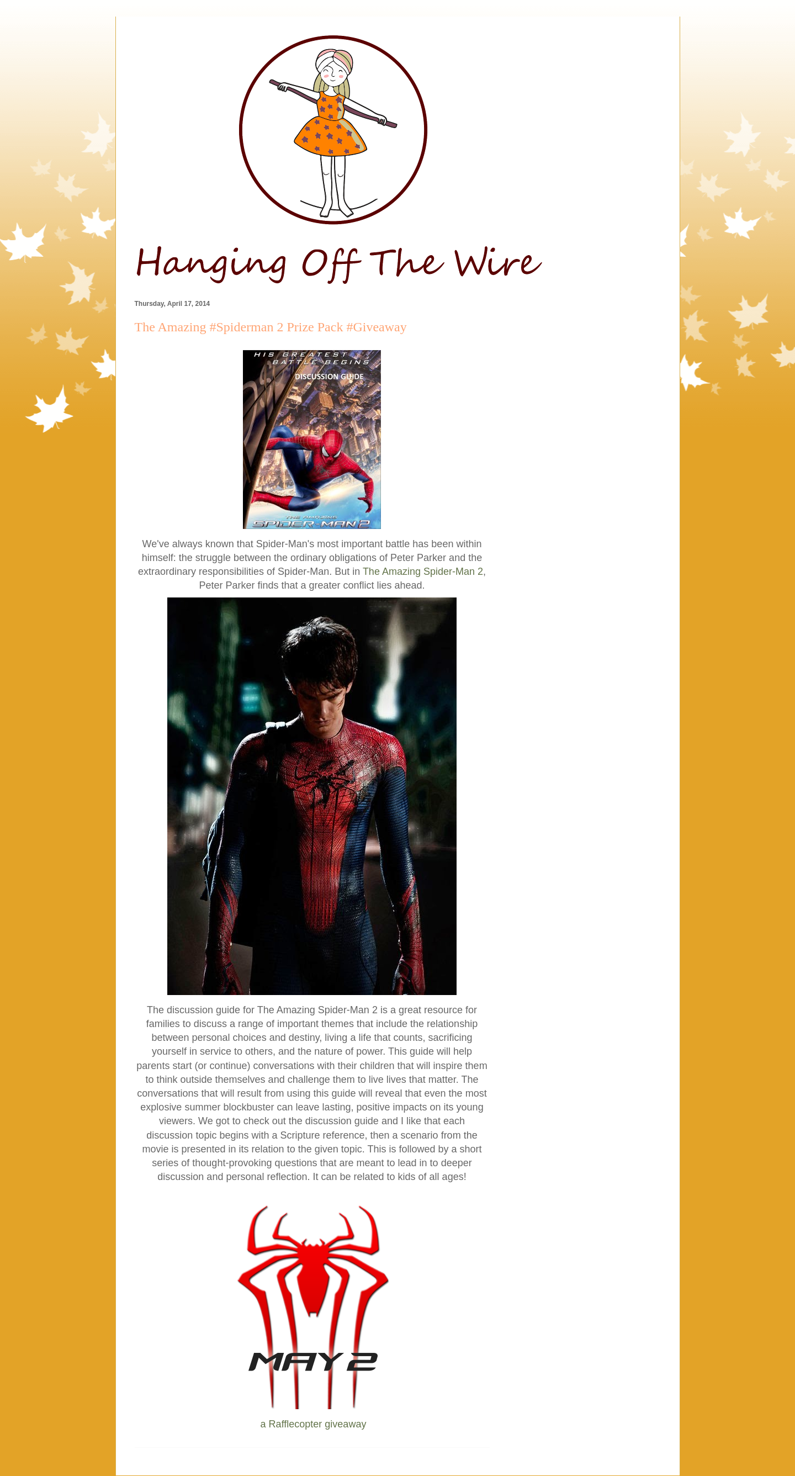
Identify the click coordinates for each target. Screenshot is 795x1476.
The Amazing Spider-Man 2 (423, 571)
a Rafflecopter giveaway (314, 1424)
